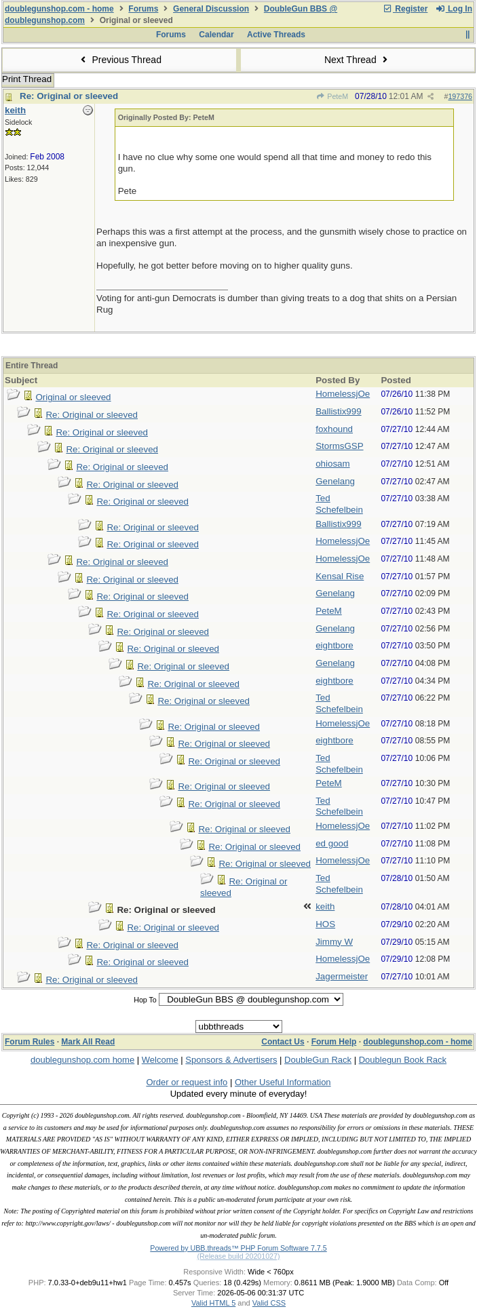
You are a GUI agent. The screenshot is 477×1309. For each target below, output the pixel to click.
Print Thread (27, 79)
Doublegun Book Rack (402, 1060)
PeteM (332, 96)
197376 (460, 96)
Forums (143, 9)
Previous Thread (119, 59)
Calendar (216, 34)
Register (405, 9)
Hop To (145, 1000)
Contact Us (282, 1042)
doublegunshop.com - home (59, 9)
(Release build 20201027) (238, 1256)
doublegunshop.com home (82, 1060)
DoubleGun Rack (317, 1060)
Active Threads (276, 34)
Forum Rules (29, 1042)
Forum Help (334, 1042)
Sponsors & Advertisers (231, 1060)
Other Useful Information (283, 1082)
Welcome (160, 1060)
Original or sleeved (73, 397)
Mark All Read (88, 1042)
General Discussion (211, 9)
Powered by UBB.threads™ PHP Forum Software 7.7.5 (238, 1248)
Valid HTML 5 (213, 1303)
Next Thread (357, 59)
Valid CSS (269, 1303)
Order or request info (186, 1082)
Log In (454, 9)
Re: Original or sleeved (69, 96)
